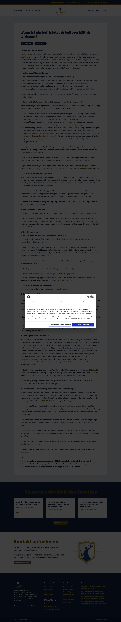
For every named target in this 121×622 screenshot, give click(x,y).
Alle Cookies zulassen (83, 324)
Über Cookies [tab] (84, 301)
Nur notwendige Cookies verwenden (61, 324)
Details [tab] (60, 301)
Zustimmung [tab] (37, 301)
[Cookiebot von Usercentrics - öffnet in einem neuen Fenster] (87, 296)
